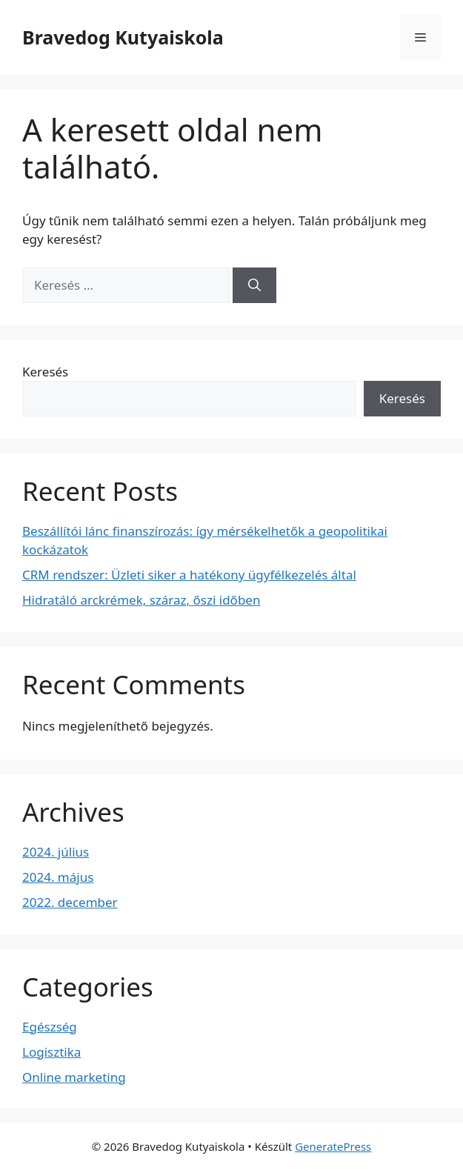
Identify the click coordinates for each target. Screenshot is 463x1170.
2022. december (70, 902)
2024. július (55, 851)
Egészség (49, 1026)
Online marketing (74, 1077)
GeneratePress (333, 1146)
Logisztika (51, 1051)
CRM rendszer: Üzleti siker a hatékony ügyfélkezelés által (189, 574)
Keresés (45, 371)
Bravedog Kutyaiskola (123, 37)
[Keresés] (254, 285)
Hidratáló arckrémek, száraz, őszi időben (141, 599)
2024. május (57, 876)
